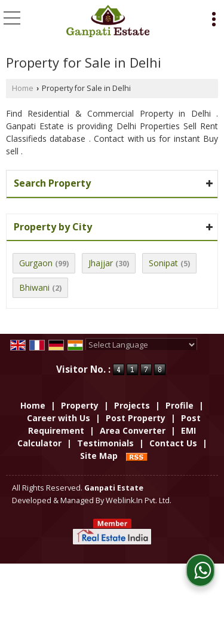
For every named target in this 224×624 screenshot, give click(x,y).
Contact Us (173, 443)
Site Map (99, 455)
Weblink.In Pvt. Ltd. (138, 500)
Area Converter (132, 430)
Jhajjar (100, 263)
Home (22, 88)
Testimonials (105, 443)
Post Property (135, 418)
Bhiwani (34, 287)
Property (80, 405)
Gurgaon (36, 263)
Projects (132, 405)
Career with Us (58, 418)
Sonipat (163, 263)
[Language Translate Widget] (141, 344)
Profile (179, 405)
